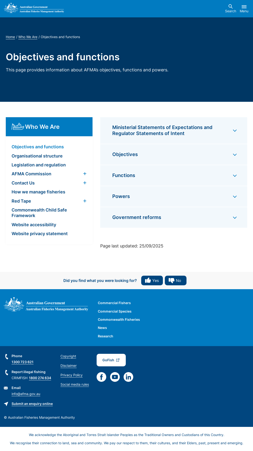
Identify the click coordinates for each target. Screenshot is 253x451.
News (102, 328)
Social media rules (74, 384)
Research (105, 336)
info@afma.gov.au (26, 394)
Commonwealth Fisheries (119, 319)
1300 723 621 (22, 362)
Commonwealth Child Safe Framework (39, 212)
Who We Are (27, 37)
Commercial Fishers (114, 303)
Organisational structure (37, 155)
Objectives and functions (38, 146)
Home (10, 37)
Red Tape (21, 201)
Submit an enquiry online (32, 404)
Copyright (68, 356)
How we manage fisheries (38, 191)
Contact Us (23, 182)
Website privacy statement (40, 233)
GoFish (108, 360)
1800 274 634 (40, 378)
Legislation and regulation (39, 164)
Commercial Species (115, 311)
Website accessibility (34, 224)
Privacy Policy (71, 375)
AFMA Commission (31, 173)
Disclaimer (68, 365)
